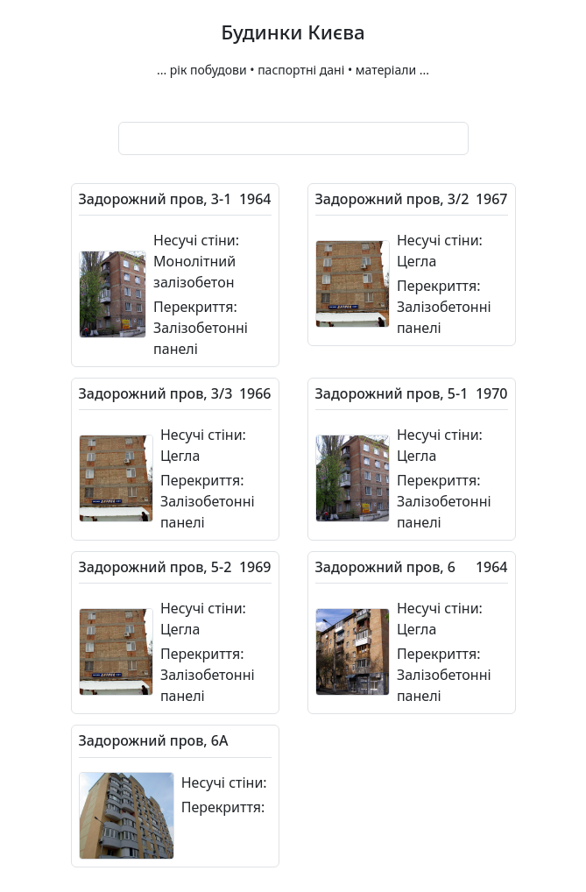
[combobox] (293, 138)
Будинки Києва (293, 33)
